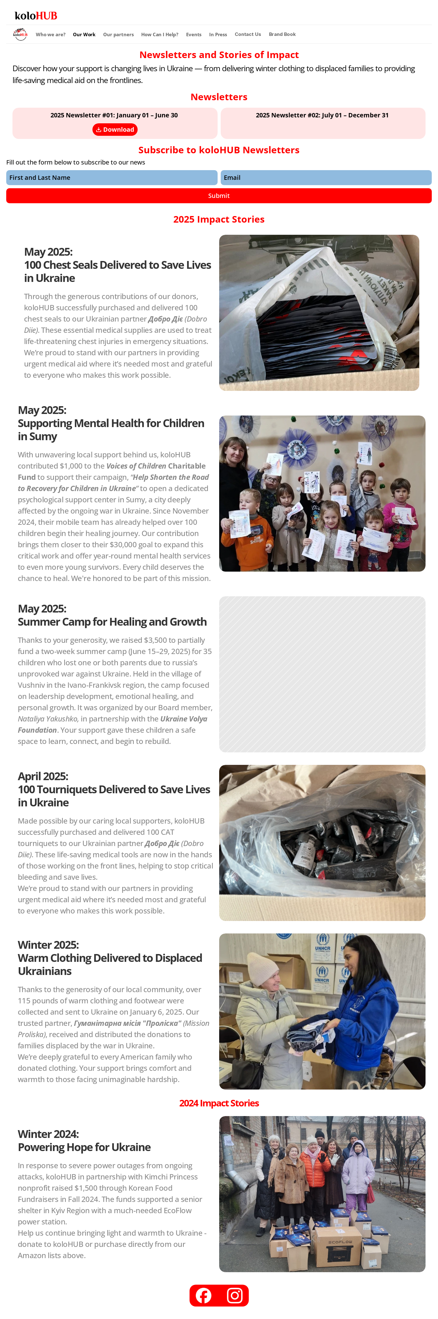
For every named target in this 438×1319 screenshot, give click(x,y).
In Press (218, 34)
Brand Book (282, 34)
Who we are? (50, 34)
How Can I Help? (159, 34)
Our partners (118, 34)
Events (193, 34)
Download (114, 129)
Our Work (84, 34)
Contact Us (248, 34)
